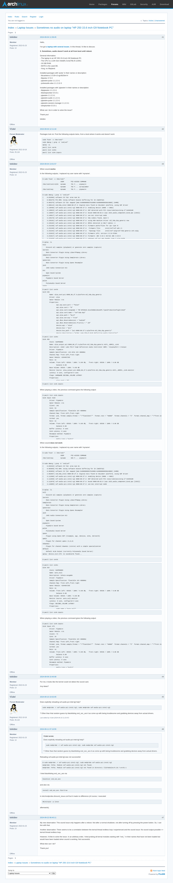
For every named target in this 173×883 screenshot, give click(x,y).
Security (144, 4)
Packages (103, 4)
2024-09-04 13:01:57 (48, 164)
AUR (154, 4)
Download (164, 4)
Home (91, 4)
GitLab (133, 4)
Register (33, 17)
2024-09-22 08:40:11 (48, 818)
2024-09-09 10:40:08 (48, 677)
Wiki (124, 4)
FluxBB (161, 874)
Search (24, 17)
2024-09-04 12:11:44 (48, 129)
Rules (17, 17)
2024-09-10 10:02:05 (48, 697)
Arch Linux (15, 4)
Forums (114, 4)
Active (151, 21)
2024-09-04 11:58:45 (48, 37)
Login (41, 17)
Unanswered (160, 21)
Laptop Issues (25, 27)
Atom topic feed (159, 871)
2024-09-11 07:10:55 (48, 729)
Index (10, 17)
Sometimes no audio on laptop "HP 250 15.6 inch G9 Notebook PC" (75, 27)
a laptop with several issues (57, 47)
